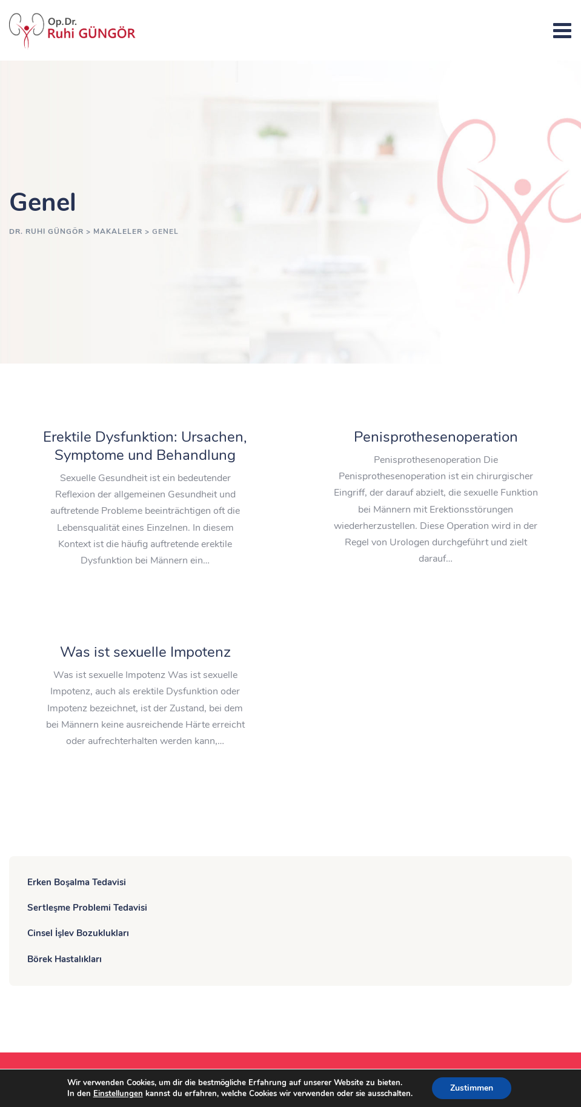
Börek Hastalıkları (64, 959)
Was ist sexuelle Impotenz (145, 652)
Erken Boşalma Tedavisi (76, 882)
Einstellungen (118, 1093)
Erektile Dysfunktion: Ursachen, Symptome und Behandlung (145, 446)
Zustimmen (471, 1088)
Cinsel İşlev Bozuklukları (78, 933)
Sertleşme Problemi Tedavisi (87, 908)
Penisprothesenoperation (436, 437)
